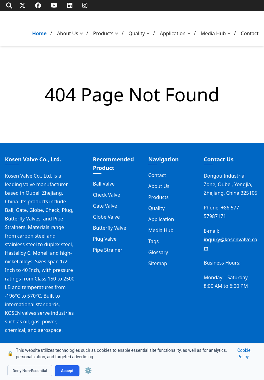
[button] (82, 33)
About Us (67, 33)
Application (172, 33)
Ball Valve (104, 183)
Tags (153, 241)
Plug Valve (104, 238)
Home (39, 33)
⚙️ (88, 370)
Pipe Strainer (107, 249)
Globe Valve (106, 216)
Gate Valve (105, 205)
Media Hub (213, 33)
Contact (249, 33)
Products (103, 33)
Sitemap (157, 263)
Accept (67, 370)
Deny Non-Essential (30, 370)
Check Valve (106, 194)
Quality (136, 33)
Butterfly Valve (109, 227)
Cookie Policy (244, 353)
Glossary (158, 252)
